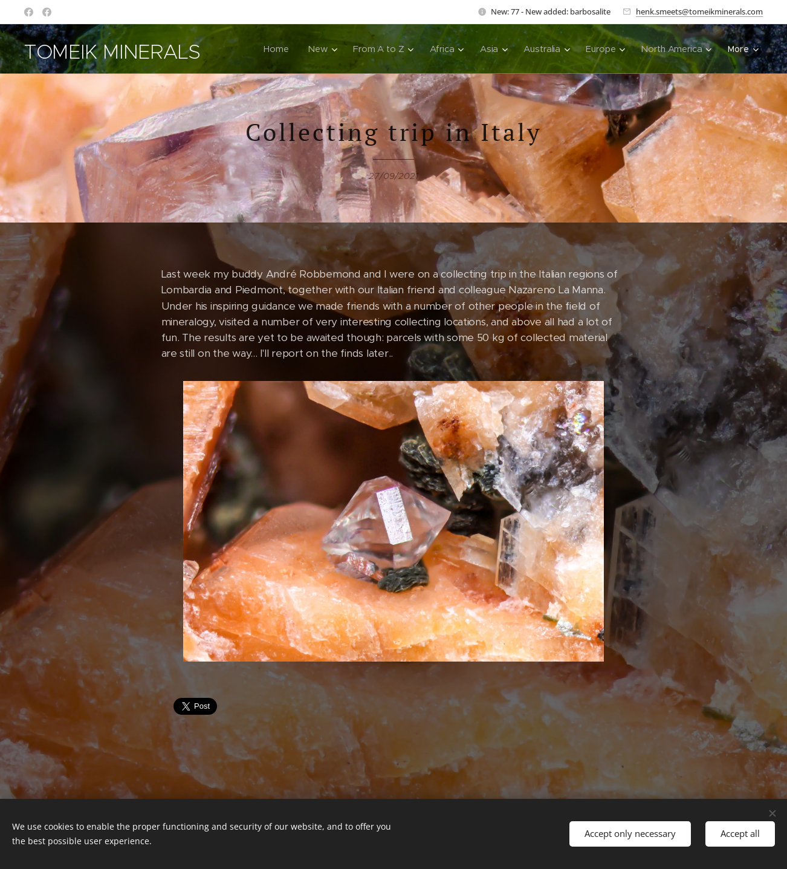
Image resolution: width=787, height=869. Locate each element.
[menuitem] (275, 49)
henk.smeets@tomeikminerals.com (699, 11)
